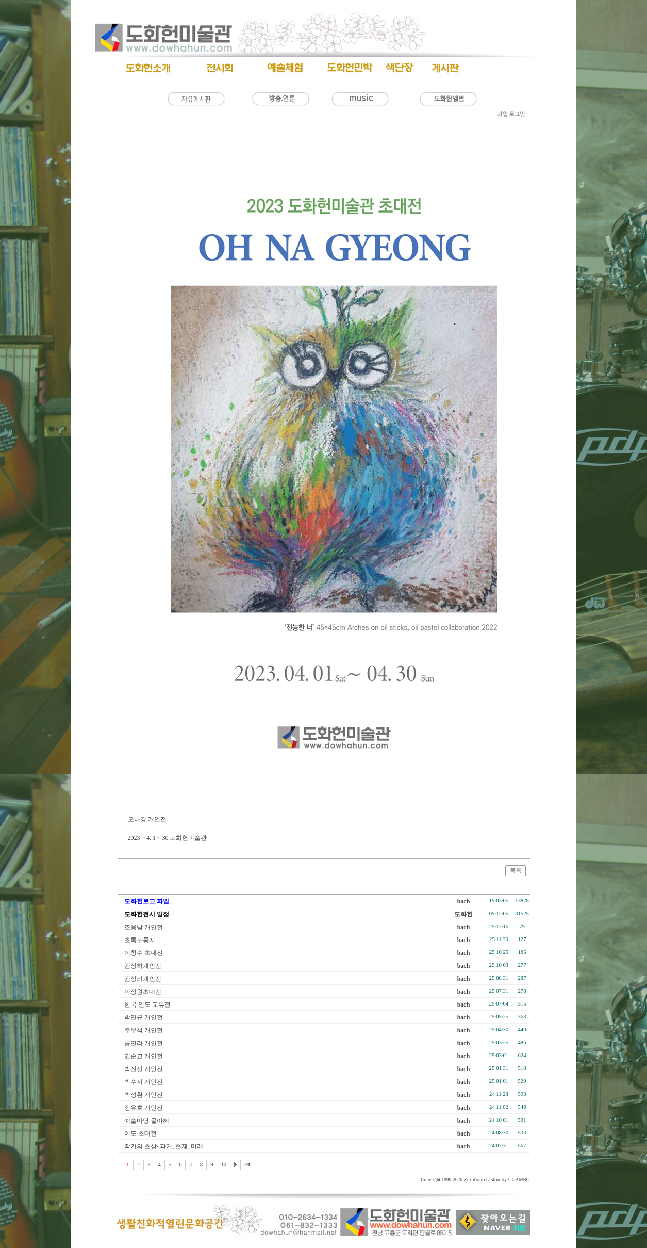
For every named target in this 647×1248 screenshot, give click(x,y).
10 (223, 1165)
